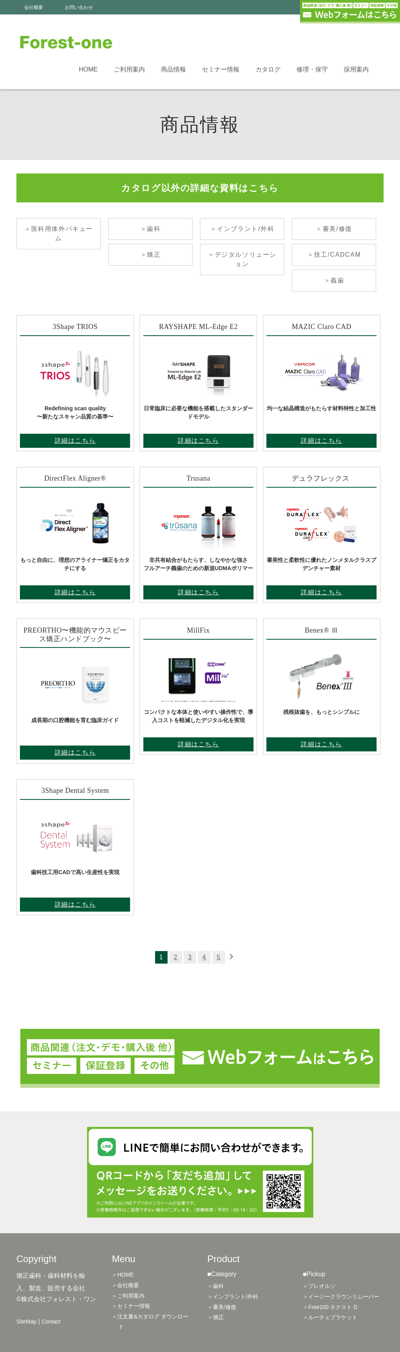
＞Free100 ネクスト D (330, 1307)
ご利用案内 (129, 69)
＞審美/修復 (334, 228)
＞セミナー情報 (131, 1306)
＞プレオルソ (319, 1286)
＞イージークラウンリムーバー (341, 1296)
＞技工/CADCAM (334, 254)
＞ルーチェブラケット (330, 1317)
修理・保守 (312, 69)
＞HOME (123, 1275)
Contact (50, 1321)
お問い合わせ (79, 7)
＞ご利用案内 (128, 1296)
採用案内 (356, 69)
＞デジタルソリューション (242, 259)
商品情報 (173, 69)
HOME (88, 69)
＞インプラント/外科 (242, 228)
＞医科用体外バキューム (58, 233)
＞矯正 (150, 254)
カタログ (267, 69)
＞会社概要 (125, 1285)
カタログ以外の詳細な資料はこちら (200, 188)
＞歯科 (150, 228)
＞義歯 (334, 280)
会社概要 (33, 7)
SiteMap (26, 1321)
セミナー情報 (220, 69)
